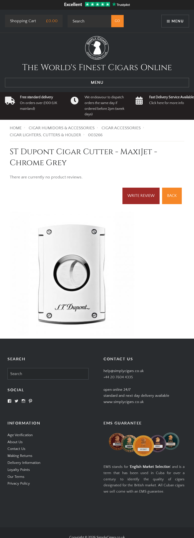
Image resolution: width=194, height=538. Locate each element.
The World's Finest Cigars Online (97, 67)
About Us (15, 442)
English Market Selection (150, 467)
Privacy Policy (18, 483)
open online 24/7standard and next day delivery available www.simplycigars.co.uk (136, 396)
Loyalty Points (18, 470)
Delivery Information (23, 463)
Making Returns (19, 456)
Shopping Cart (23, 21)
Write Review (141, 195)
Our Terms (15, 477)
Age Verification (20, 435)
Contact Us (16, 449)
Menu (178, 21)
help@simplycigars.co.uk (123, 371)
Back (172, 195)
